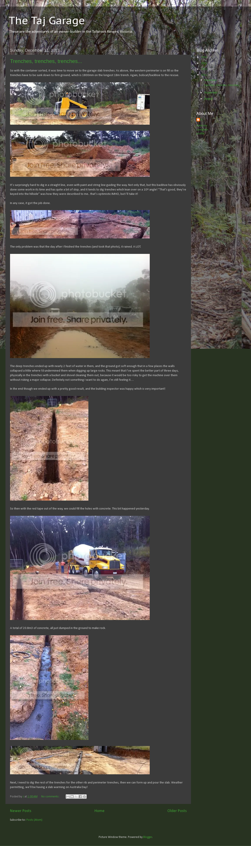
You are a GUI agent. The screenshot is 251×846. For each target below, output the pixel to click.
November (211, 92)
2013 (204, 63)
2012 (204, 69)
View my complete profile (202, 129)
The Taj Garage (47, 20)
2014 (204, 57)
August (209, 98)
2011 (204, 75)
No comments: (50, 796)
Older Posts (177, 811)
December (211, 80)
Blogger (147, 837)
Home (99, 811)
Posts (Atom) (34, 820)
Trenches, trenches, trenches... (46, 61)
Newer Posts (20, 811)
